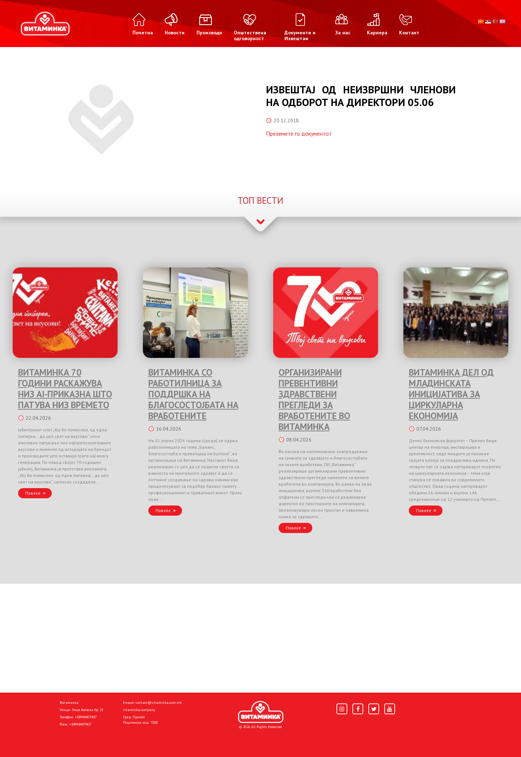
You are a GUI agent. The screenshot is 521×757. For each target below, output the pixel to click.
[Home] (260, 712)
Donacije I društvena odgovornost (231, 739)
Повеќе (33, 493)
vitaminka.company (139, 709)
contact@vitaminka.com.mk (159, 702)
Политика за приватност (90, 739)
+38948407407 (86, 717)
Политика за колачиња (155, 739)
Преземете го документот (299, 133)
